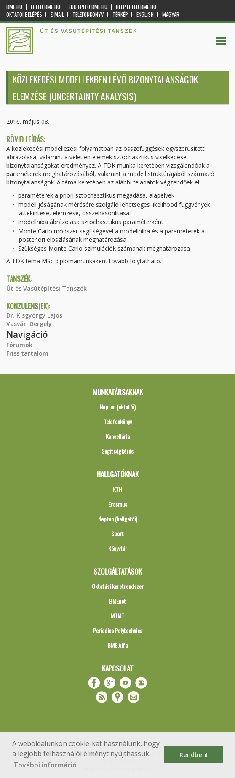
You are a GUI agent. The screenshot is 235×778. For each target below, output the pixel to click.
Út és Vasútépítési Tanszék (46, 288)
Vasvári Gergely (29, 324)
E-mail (57, 14)
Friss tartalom (27, 353)
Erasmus (117, 504)
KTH (117, 489)
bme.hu (14, 7)
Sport (117, 533)
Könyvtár (117, 548)
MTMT (117, 615)
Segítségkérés (117, 450)
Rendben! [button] (193, 755)
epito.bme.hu (45, 7)
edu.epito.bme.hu (88, 7)
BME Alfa (117, 645)
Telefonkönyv (88, 14)
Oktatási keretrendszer (118, 586)
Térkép (120, 14)
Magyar (170, 14)
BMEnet (117, 600)
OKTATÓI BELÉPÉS (24, 14)
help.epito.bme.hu (136, 7)
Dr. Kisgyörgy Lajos (34, 315)
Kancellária (118, 436)
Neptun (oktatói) (118, 406)
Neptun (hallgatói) (117, 518)
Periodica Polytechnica (117, 630)
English (145, 14)
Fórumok (19, 345)
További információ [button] (45, 765)
